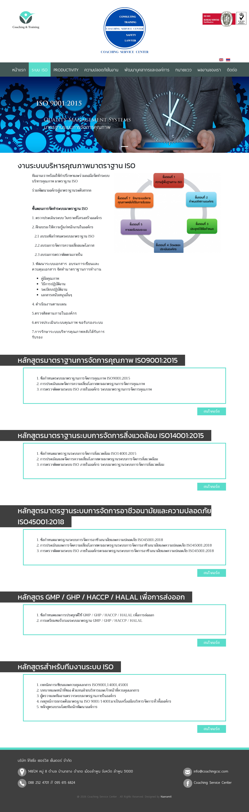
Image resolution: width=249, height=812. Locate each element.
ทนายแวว (183, 69)
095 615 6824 (64, 782)
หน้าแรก (19, 69)
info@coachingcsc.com (211, 771)
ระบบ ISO (40, 69)
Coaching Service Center (213, 782)
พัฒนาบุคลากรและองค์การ (146, 69)
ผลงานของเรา (209, 69)
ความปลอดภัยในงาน (101, 69)
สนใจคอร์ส (212, 411)
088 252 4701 (38, 782)
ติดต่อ (232, 69)
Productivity (66, 69)
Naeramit (166, 796)
